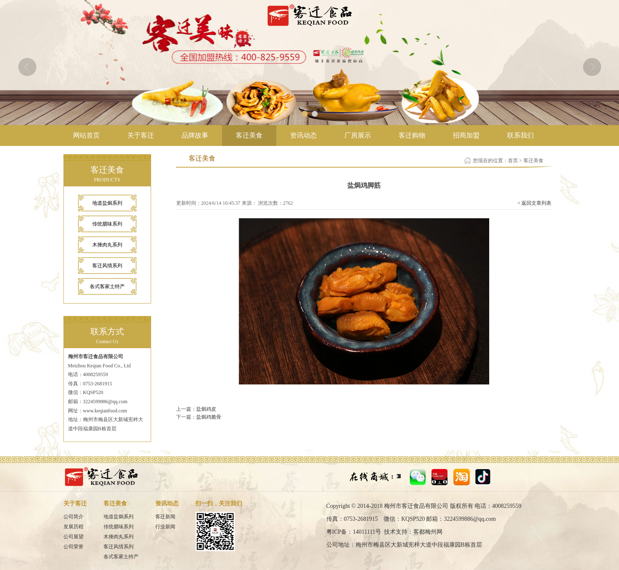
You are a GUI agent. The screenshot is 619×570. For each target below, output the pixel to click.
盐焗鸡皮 (206, 409)
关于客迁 (140, 135)
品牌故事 (195, 135)
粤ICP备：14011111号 (354, 532)
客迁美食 (249, 135)
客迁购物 (412, 135)
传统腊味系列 (107, 224)
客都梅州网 (427, 532)
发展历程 (73, 527)
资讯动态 (303, 135)
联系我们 (520, 135)
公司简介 (73, 517)
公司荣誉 (73, 547)
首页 (513, 160)
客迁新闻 (165, 517)
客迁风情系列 (107, 266)
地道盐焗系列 (107, 203)
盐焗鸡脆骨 (208, 417)
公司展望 (73, 537)
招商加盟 (466, 135)
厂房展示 (357, 135)
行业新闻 (165, 527)
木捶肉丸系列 (107, 245)
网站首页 (86, 135)
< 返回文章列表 (535, 203)
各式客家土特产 (107, 286)
